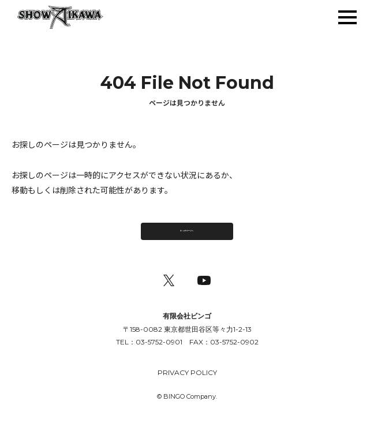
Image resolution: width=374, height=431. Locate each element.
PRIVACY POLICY (187, 382)
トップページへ (187, 235)
